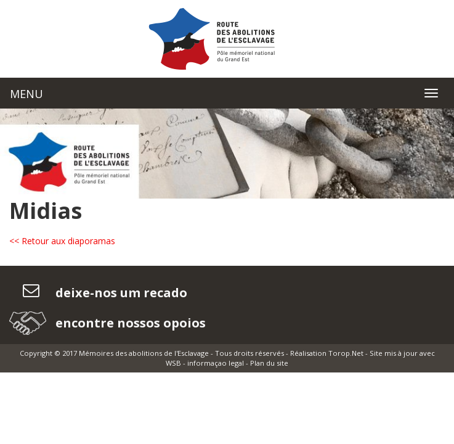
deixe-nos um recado (119, 292)
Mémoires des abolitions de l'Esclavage (144, 353)
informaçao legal (215, 363)
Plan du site (269, 363)
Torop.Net (345, 353)
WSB (173, 363)
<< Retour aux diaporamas (62, 241)
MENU (26, 93)
